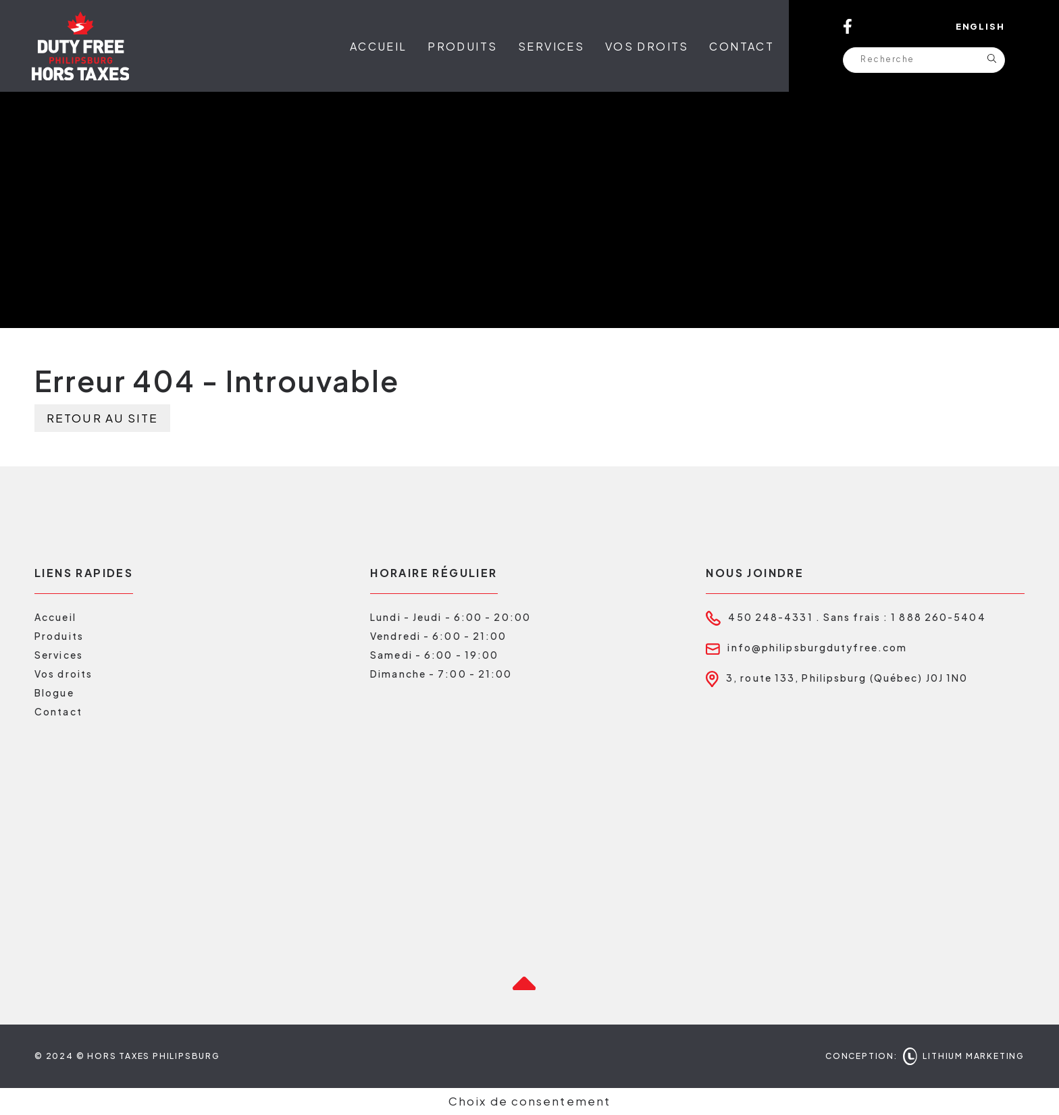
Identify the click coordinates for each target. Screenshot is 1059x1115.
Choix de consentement (529, 1100)
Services (551, 46)
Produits (462, 46)
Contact (741, 46)
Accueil (378, 46)
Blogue (54, 692)
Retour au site (102, 417)
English (980, 26)
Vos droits (647, 46)
